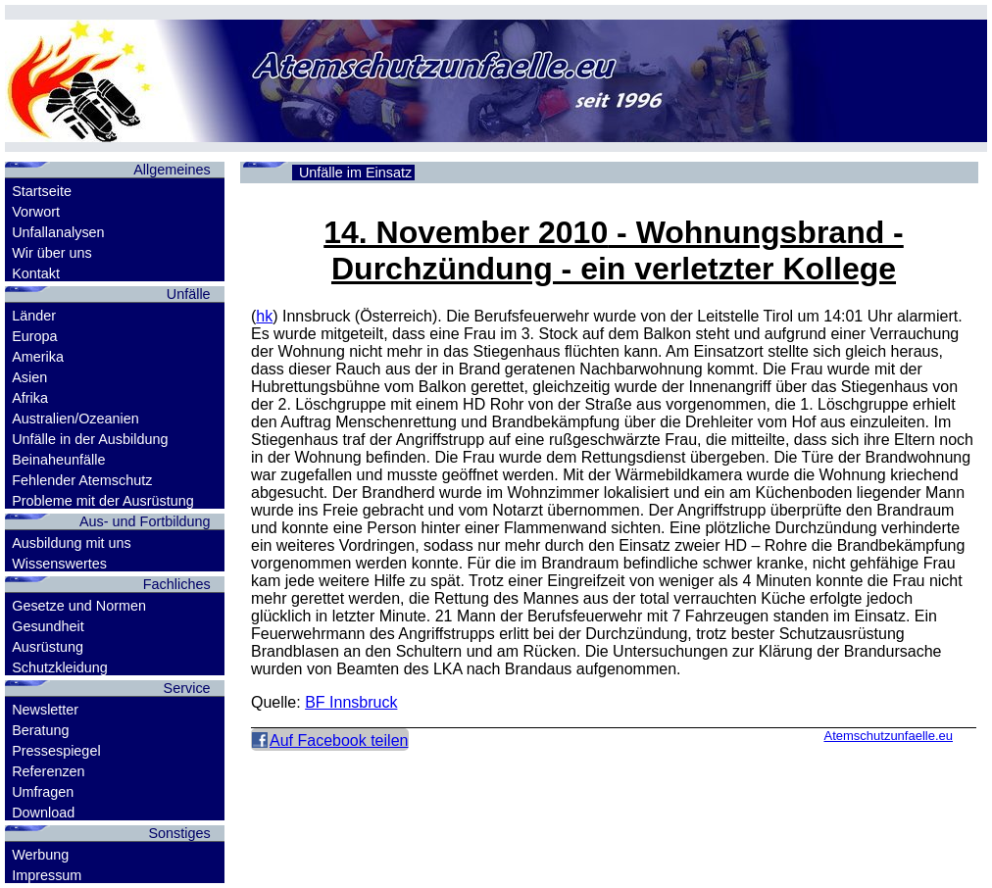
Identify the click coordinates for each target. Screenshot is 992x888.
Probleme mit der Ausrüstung (103, 501)
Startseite (42, 191)
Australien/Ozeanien (75, 418)
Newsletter (45, 709)
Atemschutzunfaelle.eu (888, 735)
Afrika (30, 398)
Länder (34, 315)
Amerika (38, 357)
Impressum (46, 875)
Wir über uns (52, 253)
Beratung (40, 730)
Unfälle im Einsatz (355, 172)
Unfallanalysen (58, 232)
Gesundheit (48, 626)
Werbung (40, 855)
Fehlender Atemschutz (82, 480)
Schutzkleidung (60, 667)
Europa (34, 336)
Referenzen (48, 771)
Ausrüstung (47, 647)
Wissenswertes (59, 563)
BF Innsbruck (351, 702)
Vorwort (36, 212)
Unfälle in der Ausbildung (90, 439)
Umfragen (43, 792)
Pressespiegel (56, 751)
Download (43, 812)
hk (264, 316)
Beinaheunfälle (58, 460)
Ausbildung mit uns (71, 543)
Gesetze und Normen (79, 606)
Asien (29, 377)
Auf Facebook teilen (339, 740)
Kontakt (36, 273)
